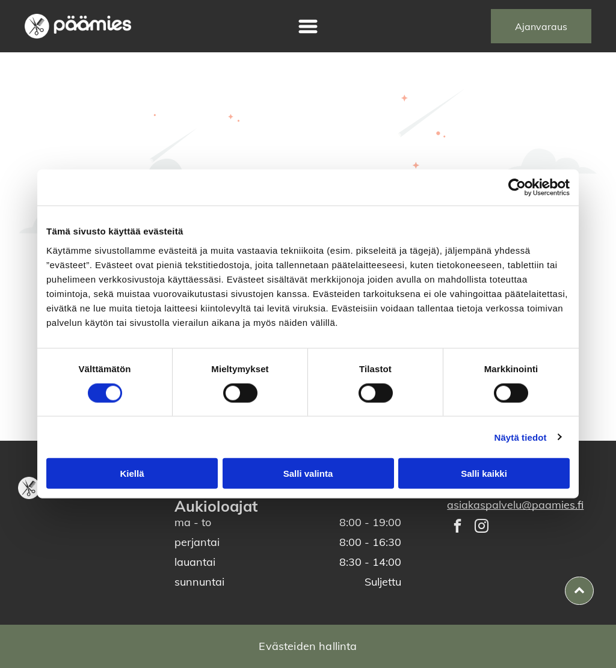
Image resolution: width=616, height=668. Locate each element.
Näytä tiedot (520, 437)
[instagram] (481, 527)
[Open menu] (308, 26)
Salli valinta (308, 473)
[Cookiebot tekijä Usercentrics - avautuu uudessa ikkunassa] (517, 188)
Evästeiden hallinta (308, 646)
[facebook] (457, 527)
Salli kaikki (484, 473)
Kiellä (132, 473)
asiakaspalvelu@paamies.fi (515, 505)
